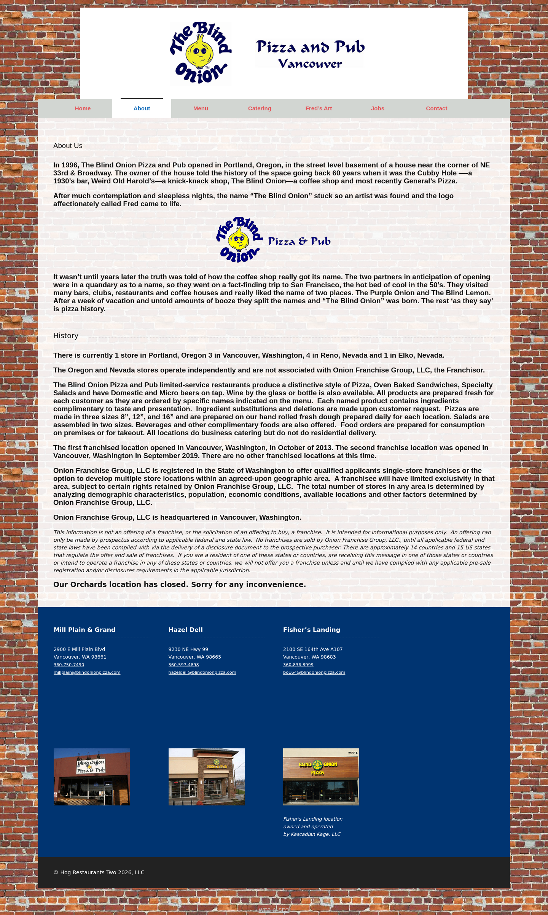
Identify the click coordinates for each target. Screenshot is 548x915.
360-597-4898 (184, 664)
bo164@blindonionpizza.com (314, 672)
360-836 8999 (298, 664)
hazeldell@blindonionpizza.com (202, 672)
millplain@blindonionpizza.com (87, 672)
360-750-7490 (69, 664)
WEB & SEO (274, 910)
